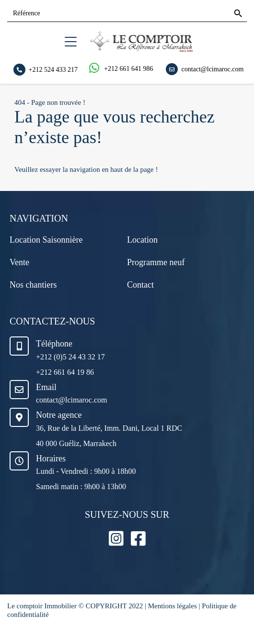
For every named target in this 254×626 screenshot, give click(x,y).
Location (142, 240)
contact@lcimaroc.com (212, 68)
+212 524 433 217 (53, 69)
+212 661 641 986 (128, 68)
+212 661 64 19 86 (65, 372)
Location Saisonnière (46, 240)
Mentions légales (172, 606)
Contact (140, 285)
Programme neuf (156, 262)
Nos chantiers (33, 285)
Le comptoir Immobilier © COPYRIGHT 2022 (76, 606)
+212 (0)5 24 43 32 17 (70, 357)
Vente (19, 262)
